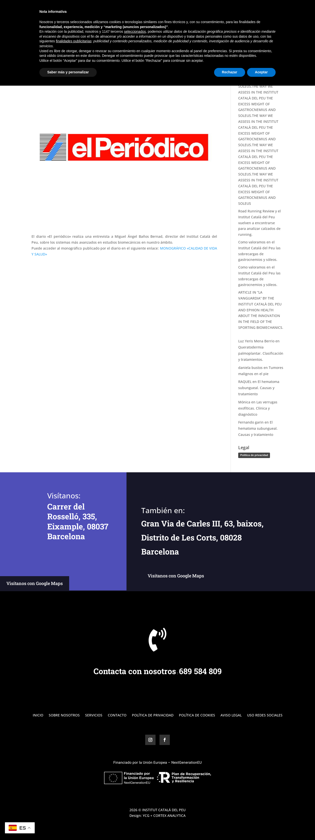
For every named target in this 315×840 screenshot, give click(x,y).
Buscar (275, 39)
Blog (258, 10)
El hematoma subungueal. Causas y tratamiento (258, 387)
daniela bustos (250, 367)
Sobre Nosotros (213, 10)
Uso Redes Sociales (265, 715)
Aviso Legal (231, 715)
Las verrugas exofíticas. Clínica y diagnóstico (257, 408)
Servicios (240, 10)
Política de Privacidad (152, 715)
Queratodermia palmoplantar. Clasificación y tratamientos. (260, 353)
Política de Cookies (197, 715)
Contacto (276, 10)
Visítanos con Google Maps (34, 583)
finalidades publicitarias (74, 795)
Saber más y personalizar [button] (68, 826)
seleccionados (135, 786)
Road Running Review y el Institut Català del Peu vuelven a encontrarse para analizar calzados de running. (259, 223)
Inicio (189, 10)
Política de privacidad (254, 455)
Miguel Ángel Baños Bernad (61, 61)
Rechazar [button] (229, 826)
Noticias (119, 61)
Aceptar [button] (261, 826)
